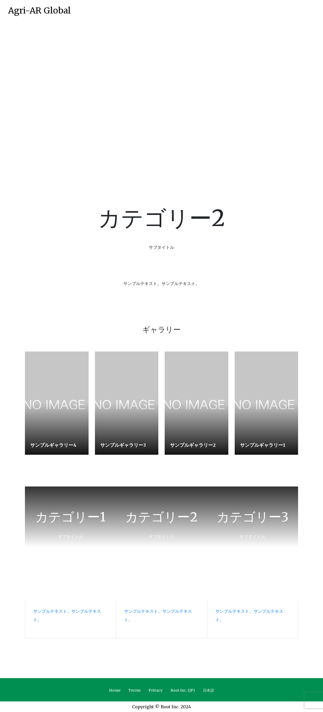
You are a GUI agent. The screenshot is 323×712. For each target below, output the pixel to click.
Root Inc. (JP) (183, 690)
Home (114, 690)
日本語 (208, 690)
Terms (134, 690)
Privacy (156, 690)
